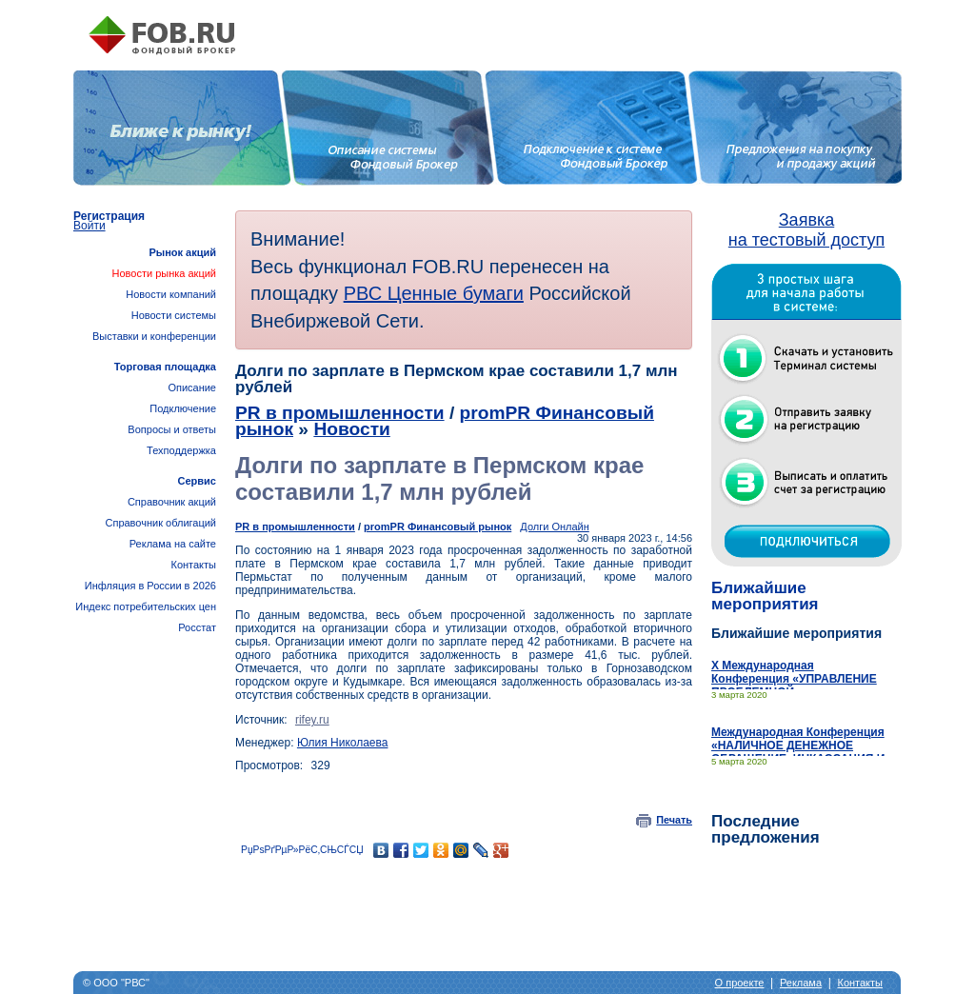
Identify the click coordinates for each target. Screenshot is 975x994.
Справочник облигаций (160, 522)
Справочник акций (172, 501)
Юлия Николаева (342, 742)
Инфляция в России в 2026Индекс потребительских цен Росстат (145, 606)
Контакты (193, 564)
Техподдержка (181, 450)
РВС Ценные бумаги (434, 293)
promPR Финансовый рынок (437, 526)
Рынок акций (182, 252)
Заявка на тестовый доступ (806, 229)
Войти (89, 225)
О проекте (740, 982)
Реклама (801, 982)
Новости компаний (171, 294)
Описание (192, 387)
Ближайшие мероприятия (765, 596)
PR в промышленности (340, 413)
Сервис (197, 481)
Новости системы (173, 315)
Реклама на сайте (172, 543)
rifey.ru (312, 719)
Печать (674, 819)
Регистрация (109, 216)
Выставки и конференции (154, 336)
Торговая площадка (165, 366)
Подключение (182, 408)
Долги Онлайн (554, 526)
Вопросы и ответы (172, 429)
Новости (351, 429)
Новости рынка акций (164, 273)
